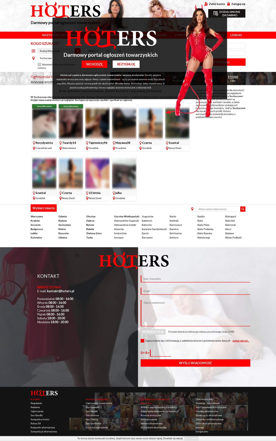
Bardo (173, 216)
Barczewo (147, 237)
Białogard (230, 216)
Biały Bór (230, 220)
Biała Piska (203, 224)
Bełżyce (174, 237)
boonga (200, 427)
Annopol (118, 237)
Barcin (145, 233)
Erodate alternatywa (207, 411)
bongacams (202, 431)
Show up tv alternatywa (209, 415)
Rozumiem (191, 438)
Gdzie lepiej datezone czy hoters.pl (160, 411)
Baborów (147, 224)
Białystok (230, 224)
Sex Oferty (92, 419)
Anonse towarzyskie (97, 399)
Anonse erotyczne (151, 415)
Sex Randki (37, 415)
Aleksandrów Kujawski (126, 220)
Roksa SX (36, 423)
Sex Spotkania (93, 423)
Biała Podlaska (205, 229)
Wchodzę (94, 64)
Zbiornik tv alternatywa (208, 423)
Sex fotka (146, 403)
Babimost (147, 220)
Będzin (201, 216)
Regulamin (36, 403)
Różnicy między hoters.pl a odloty (159, 407)
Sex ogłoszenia (149, 419)
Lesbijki (236, 35)
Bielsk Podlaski (233, 237)
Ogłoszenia (37, 411)
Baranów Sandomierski (154, 229)
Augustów (147, 216)
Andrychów (120, 233)
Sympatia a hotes (40, 419)
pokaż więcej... (241, 340)
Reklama (35, 407)
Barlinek (174, 220)
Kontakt (35, 399)
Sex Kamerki (92, 407)
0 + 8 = (145, 353)
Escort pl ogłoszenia (97, 427)
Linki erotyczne (204, 399)
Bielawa (229, 233)
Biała (200, 220)
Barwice (174, 229)
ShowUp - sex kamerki (208, 403)
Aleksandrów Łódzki (125, 224)
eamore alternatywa (152, 423)
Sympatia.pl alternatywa (44, 431)
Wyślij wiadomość (195, 363)
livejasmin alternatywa (43, 427)
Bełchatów (176, 233)
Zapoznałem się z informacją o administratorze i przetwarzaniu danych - (197, 340)
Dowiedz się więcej (173, 438)
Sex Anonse (92, 415)
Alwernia (119, 229)
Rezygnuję (127, 64)
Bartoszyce (176, 224)
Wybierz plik (153, 332)
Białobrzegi (203, 237)
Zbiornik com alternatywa (210, 419)
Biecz (228, 229)
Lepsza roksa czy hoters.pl (155, 399)
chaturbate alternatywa (154, 427)
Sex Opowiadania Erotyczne (211, 407)
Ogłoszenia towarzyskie (99, 403)
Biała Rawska (204, 233)
